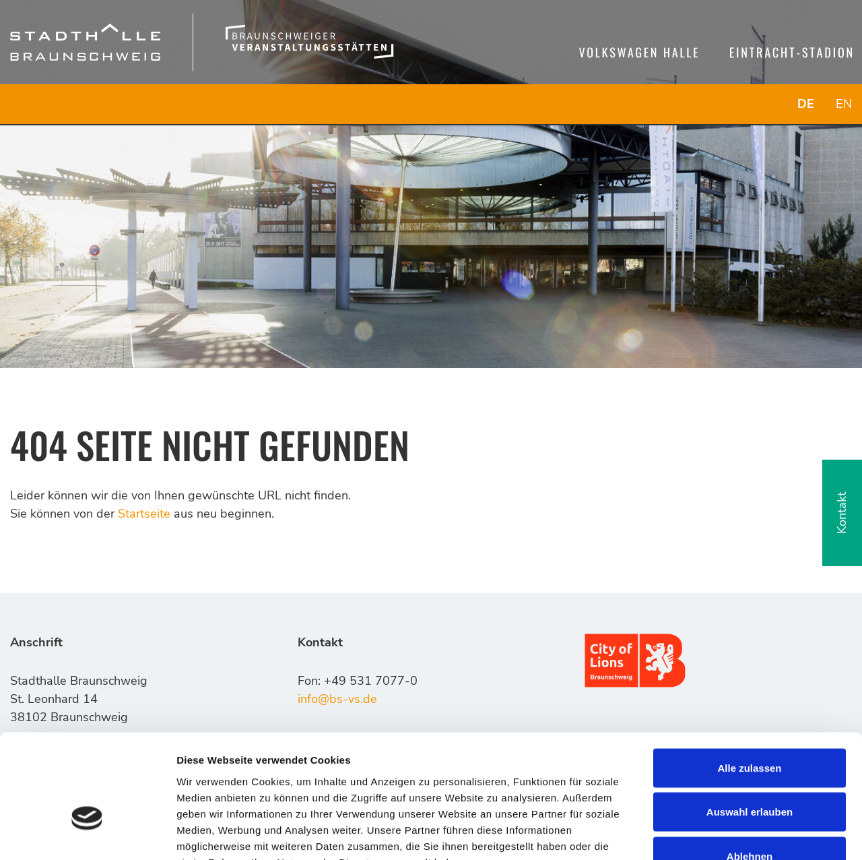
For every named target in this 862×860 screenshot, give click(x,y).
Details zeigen (716, 833)
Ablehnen (749, 771)
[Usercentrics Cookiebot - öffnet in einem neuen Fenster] (87, 834)
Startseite (144, 513)
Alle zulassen (749, 683)
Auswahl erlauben (749, 727)
